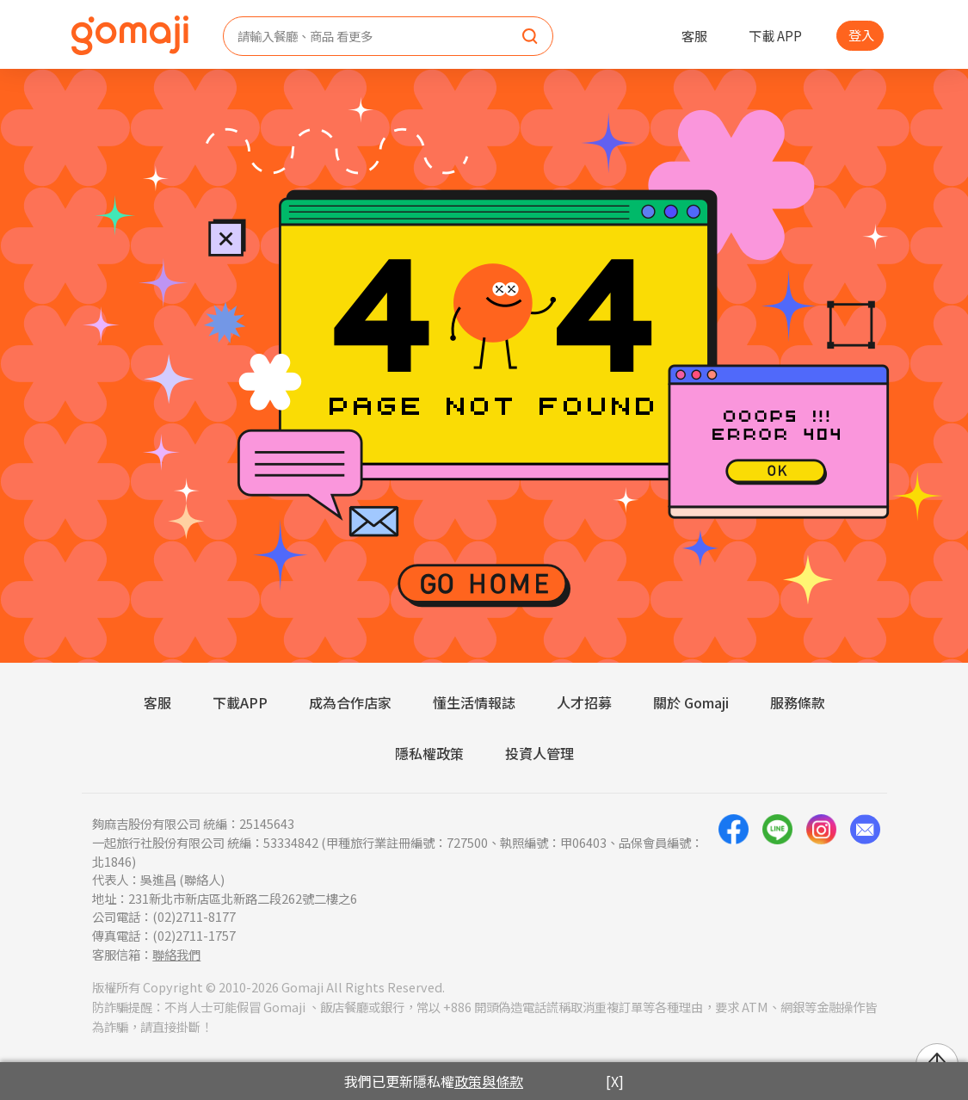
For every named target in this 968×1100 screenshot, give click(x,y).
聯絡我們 (176, 954)
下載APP (240, 702)
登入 (861, 34)
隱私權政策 (429, 753)
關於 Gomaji (691, 702)
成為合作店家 (350, 702)
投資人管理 (539, 753)
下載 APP (775, 35)
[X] (615, 1081)
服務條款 (797, 702)
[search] (530, 37)
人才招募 (584, 702)
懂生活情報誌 (474, 702)
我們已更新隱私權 (433, 1081)
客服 (694, 35)
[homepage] (129, 35)
